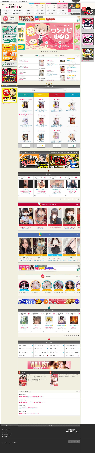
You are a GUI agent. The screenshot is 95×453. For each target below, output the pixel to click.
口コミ (28, 13)
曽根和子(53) (49, 60)
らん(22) (36, 327)
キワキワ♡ (26, 189)
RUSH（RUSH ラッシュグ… (41, 193)
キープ (64, 1)
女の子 (69, 13)
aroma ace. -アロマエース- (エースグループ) (45, 269)
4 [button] (47, 51)
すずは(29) (41, 99)
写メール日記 (40, 10)
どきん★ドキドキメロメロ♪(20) (25, 99)
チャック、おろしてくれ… (72, 189)
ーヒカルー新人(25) (26, 131)
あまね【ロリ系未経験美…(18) (55, 227)
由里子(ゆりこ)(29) (72, 191)
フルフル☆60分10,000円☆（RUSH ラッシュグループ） (26, 111)
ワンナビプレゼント (78, 6)
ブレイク (54, 228)
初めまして (69, 60)
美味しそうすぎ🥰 (49, 325)
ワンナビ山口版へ (75, 441)
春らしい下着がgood (71, 77)
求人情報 (51, 13)
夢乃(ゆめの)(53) (24, 327)
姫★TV (28, 10)
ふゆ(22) (61, 327)
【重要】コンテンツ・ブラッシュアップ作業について (32, 402)
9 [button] (56, 51)
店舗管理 (5, 442)
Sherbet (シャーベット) (26, 228)
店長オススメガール (17, 13)
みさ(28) (74, 327)
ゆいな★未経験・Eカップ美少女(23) (25, 115)
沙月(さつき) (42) (70, 70)
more (77, 204)
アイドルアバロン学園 (23, 67)
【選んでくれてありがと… (41, 189)
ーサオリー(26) (57, 191)
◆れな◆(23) (56, 114)
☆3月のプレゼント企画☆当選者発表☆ (28, 407)
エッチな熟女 (41, 141)
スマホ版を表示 (10, 425)
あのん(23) (49, 70)
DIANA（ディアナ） (40, 228)
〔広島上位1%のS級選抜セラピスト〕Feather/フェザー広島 (55, 260)
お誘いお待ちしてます (57, 189)
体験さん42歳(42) (50, 80)
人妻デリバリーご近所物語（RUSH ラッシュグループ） (41, 111)
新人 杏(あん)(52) (41, 131)
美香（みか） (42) (70, 78)
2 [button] (43, 51)
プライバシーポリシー (8, 433)
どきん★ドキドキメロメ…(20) (25, 258)
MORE (36, 56)
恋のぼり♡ (24, 325)
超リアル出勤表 (17, 10)
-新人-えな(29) (69, 258)
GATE (53, 372)
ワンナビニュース (62, 13)
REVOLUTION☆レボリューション (72, 110)
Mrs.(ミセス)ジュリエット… (72, 193)
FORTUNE (21, 79)
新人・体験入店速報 (40, 13)
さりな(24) (72, 100)
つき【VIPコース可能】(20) (69, 227)
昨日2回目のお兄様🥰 (61, 325)
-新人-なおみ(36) (41, 114)
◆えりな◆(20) (57, 130)
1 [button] (41, 51)
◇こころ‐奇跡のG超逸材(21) (55, 258)
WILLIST (23, 372)
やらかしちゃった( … (74, 325)
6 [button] (50, 51)
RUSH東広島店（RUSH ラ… (57, 193)
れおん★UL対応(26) (72, 131)
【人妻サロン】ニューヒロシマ (72, 63)
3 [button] (45, 51)
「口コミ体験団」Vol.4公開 (28, 152)
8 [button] (54, 51)
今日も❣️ (37, 325)
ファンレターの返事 (51, 10)
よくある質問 (6, 429)
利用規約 (6, 436)
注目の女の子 (62, 10)
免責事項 (6, 431)
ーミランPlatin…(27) (41, 191)
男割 (6, 13)
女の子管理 (14, 442)
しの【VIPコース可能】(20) (25, 227)
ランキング (6, 10)
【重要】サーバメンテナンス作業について (29, 413)
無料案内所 (6, 85)
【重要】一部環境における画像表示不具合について (31, 396)
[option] (49, 36)
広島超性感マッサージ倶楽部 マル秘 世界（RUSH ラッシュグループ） (57, 111)
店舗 (69, 10)
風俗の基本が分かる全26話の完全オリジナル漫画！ (64, 152)
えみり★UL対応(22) (49, 327)
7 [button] (52, 51)
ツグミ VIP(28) (40, 227)
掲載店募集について (8, 434)
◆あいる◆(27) (57, 99)
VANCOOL (21, 73)
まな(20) (72, 115)
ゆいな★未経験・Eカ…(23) (25, 191)
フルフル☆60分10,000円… (25, 193)
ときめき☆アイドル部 (23, 61)
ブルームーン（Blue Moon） (72, 141)
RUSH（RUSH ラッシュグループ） (43, 20)
